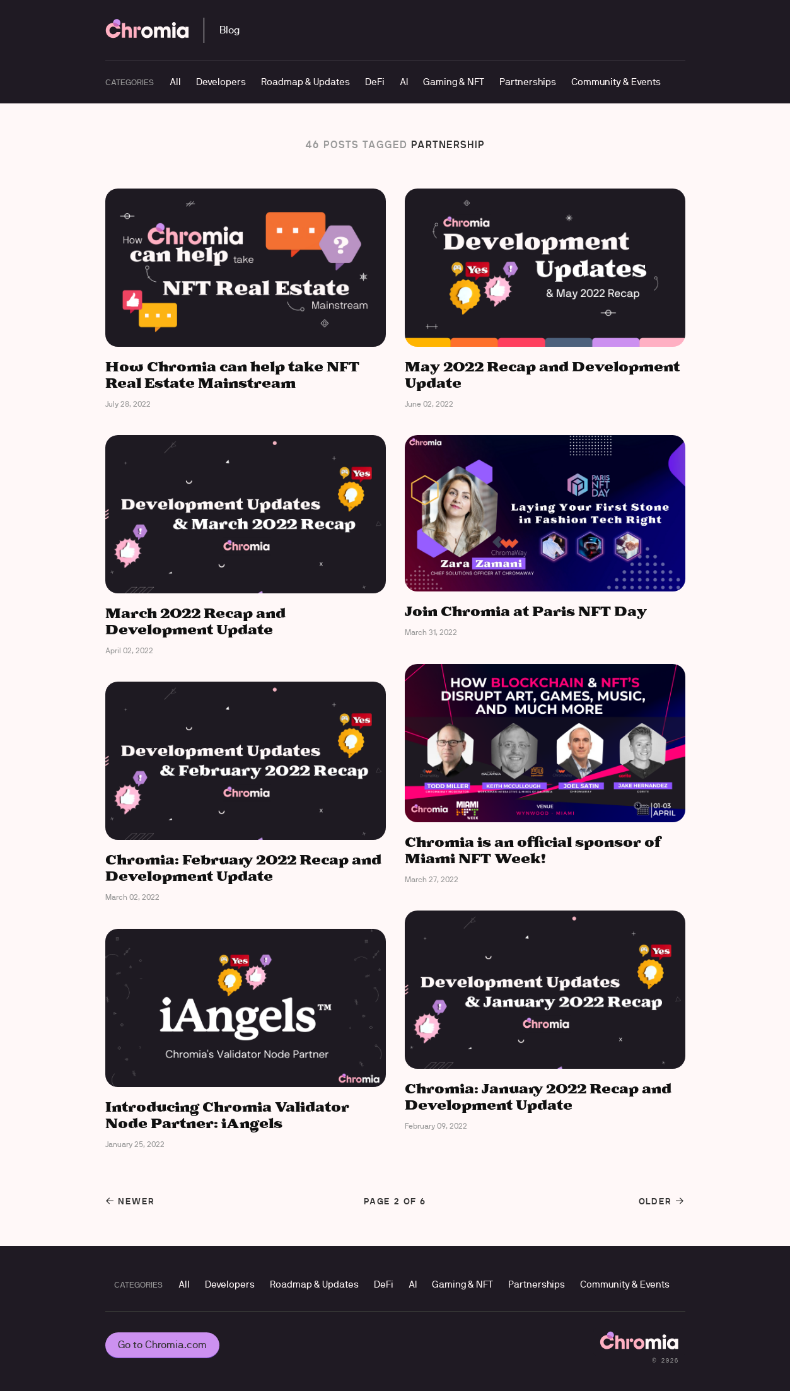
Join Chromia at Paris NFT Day (526, 612)
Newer (130, 1201)
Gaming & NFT (453, 82)
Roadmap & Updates (305, 82)
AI (404, 82)
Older (662, 1201)
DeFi (375, 82)
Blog (229, 30)
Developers (221, 82)
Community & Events (616, 82)
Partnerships (527, 82)
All (175, 82)
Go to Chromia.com (162, 1345)
